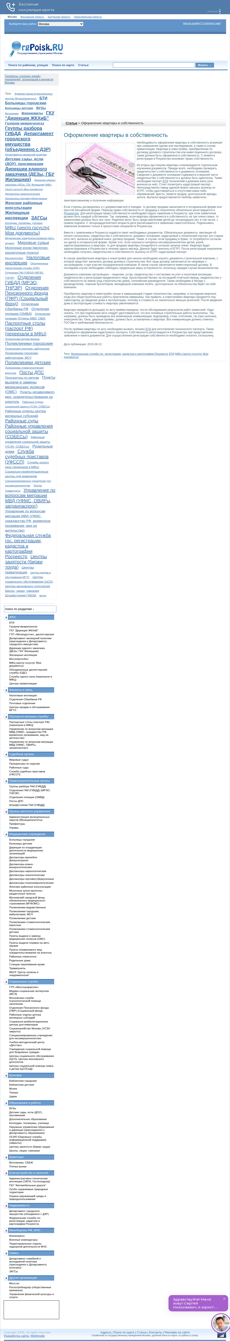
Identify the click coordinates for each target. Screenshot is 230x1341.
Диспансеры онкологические (27, 874)
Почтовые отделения (22, 703)
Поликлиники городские (29, 343)
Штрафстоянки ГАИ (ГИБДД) (27, 804)
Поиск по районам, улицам (28, 65)
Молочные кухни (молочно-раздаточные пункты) (26, 892)
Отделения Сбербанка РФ (25, 699)
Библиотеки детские (21, 1084)
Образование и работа (25, 1102)
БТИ (165, 181)
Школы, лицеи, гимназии (22, 591)
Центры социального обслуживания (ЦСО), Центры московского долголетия (29, 581)
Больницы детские (19, 108)
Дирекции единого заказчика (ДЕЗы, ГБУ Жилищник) (29, 174)
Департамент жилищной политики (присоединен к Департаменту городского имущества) (30, 641)
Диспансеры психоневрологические (31, 882)
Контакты (155, 1332)
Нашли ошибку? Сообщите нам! (202, 23)
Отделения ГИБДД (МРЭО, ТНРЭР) (23, 282)
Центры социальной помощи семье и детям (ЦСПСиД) (31, 1067)
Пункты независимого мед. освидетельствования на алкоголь (29, 397)
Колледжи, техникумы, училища (23, 223)
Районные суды (21, 420)
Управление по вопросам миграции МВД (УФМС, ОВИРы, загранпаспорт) (30, 498)
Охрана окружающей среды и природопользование (27, 1197)
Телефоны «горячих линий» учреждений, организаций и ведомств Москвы (29, 79)
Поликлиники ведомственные (22, 339)
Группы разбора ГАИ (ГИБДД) (27, 786)
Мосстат (14, 1283)
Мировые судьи (33, 242)
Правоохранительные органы (29, 780)
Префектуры (17, 823)
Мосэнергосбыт (14, 258)
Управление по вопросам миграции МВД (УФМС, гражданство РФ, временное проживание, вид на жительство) (27, 520)
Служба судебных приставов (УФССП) (27, 456)
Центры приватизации (23, 683)
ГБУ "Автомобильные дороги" (27, 1185)
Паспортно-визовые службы (28, 716)
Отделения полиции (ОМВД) (27, 797)
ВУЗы (41, 108)
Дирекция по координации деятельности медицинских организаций (26, 850)
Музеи (13, 1088)
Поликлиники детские (28, 362)
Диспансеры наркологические (22, 193)
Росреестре (71, 213)
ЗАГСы (39, 217)
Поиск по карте (63, 65)
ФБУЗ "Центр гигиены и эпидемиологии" (23, 974)
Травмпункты (12, 490)
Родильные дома (19, 960)
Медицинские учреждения (27, 834)
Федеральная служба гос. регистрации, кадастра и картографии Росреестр (119, 354)
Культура (15, 1075)
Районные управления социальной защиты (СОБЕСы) (29, 431)
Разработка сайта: (17, 1336)
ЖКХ (12, 617)
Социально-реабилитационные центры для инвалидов (28, 1023)
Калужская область (59, 16)
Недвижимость (19, 1205)
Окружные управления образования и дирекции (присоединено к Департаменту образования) (31, 1129)
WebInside (38, 1336)
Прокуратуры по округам (22, 377)
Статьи (83, 65)
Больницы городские (25, 103)
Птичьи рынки (17, 1166)
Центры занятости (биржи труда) (26, 562)
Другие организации (23, 1277)
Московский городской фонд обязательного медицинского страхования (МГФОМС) (27, 900)
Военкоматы (32, 113)
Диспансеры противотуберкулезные (26, 198)
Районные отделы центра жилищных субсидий (25, 1016)
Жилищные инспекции (23, 654)
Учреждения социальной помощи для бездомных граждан (30, 1050)
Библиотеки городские (23, 1080)
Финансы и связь (21, 690)
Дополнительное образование (28, 1119)
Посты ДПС (31, 372)
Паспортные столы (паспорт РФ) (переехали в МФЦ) (25, 328)
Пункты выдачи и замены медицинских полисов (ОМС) (27, 937)
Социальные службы (23, 981)
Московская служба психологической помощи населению (25, 1000)
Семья (13, 1253)
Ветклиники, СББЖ (21, 1162)
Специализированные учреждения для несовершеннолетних (30, 1037)
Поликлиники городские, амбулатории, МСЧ (24, 913)
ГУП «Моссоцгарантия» (24, 986)
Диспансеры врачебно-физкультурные (23, 859)
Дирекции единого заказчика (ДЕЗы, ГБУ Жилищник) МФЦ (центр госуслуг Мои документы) (30, 185)
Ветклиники (12, 113)
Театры (37, 485)
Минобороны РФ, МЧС (24, 1230)
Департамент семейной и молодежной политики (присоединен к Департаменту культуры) (28, 1263)
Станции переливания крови (27, 964)
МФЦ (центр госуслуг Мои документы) (27, 230)
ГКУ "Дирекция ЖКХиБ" (29, 115)
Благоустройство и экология (28, 1172)
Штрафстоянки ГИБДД (20, 595)
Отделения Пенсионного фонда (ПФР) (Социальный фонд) (27, 295)
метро (42, 595)
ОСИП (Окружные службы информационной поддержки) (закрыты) (27, 1139)
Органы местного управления (29, 811)
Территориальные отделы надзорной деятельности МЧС (28, 1245)
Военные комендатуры (23, 1239)
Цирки (13, 1096)
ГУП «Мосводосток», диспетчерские (31, 634)
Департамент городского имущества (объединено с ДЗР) (29, 141)
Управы (14, 827)
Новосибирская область (88, 16)
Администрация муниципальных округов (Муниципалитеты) (29, 818)
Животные (16, 1157)
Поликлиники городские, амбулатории (27, 348)
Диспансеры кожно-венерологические (21, 866)
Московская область (32, 16)
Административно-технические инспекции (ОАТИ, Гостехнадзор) (29, 1180)
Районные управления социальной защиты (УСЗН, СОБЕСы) (27, 441)
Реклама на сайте (177, 1332)
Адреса (105, 1332)
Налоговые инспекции (23, 695)
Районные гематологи (22, 956)
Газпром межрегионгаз (24, 123)
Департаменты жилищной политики (26, 154)
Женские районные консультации (30, 886)
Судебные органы (21, 754)
